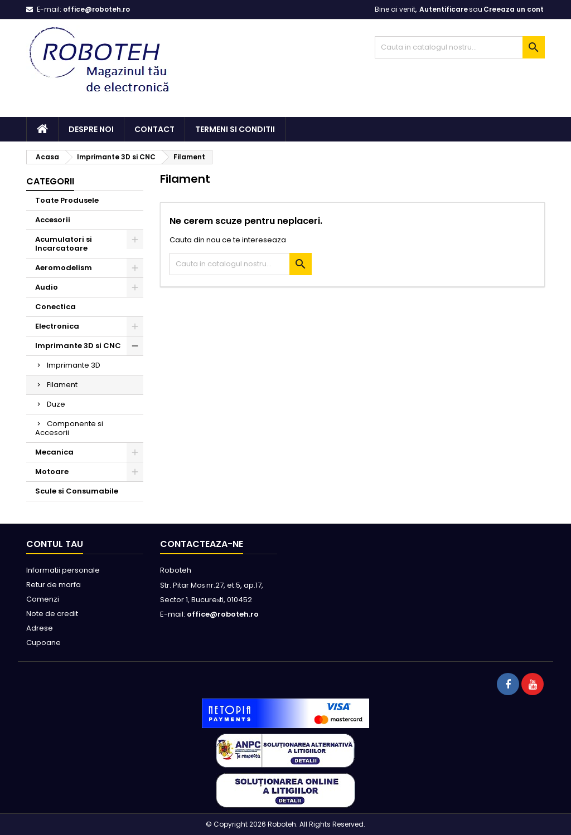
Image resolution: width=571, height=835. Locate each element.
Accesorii (52, 219)
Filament (62, 384)
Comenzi (42, 599)
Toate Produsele (67, 200)
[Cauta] (460, 47)
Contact (154, 129)
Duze (56, 404)
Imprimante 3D (73, 365)
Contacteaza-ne (201, 544)
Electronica (57, 326)
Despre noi (91, 129)
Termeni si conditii (235, 129)
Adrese (39, 628)
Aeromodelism (63, 267)
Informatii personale (63, 570)
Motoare (52, 471)
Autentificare (443, 9)
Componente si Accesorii (69, 428)
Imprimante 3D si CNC (78, 345)
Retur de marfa (53, 584)
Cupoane (43, 642)
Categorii (50, 181)
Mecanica (54, 452)
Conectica (55, 306)
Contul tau (54, 544)
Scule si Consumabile (76, 491)
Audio (46, 287)
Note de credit (52, 613)
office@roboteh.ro (96, 9)
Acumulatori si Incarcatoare (63, 243)
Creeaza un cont (513, 9)
